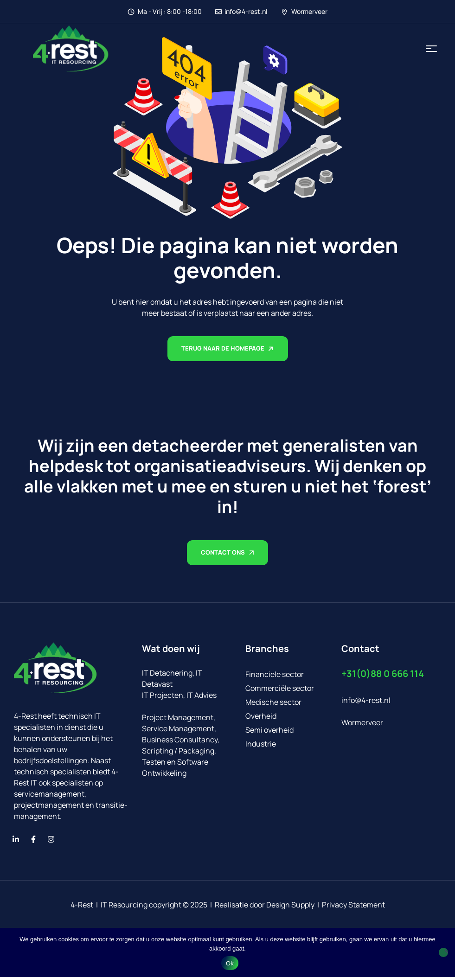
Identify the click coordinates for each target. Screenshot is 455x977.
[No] (443, 952)
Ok (230, 963)
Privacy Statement (353, 905)
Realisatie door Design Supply (264, 905)
